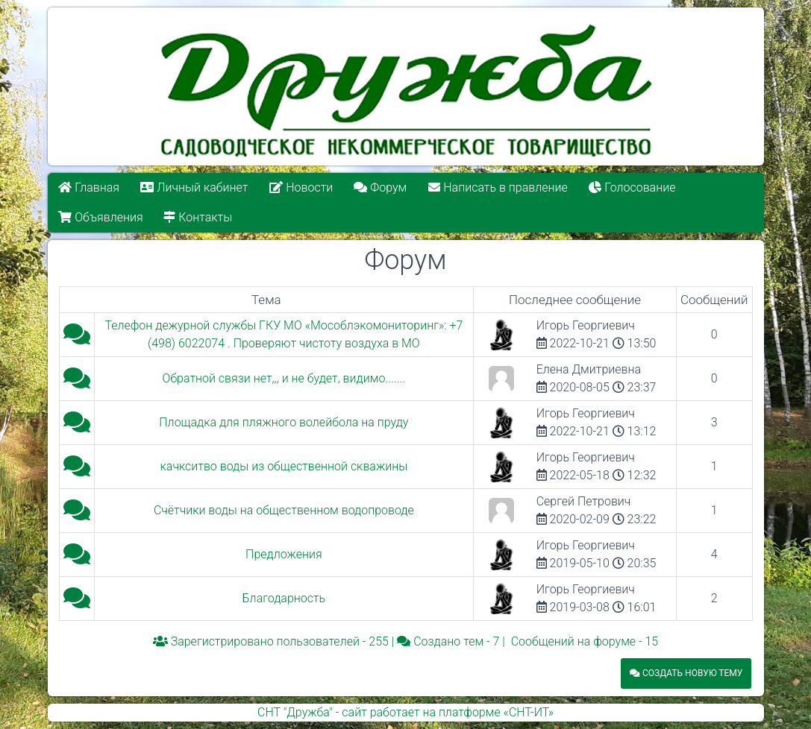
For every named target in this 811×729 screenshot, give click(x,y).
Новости (301, 187)
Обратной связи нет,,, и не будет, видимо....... (284, 378)
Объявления (100, 217)
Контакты (198, 217)
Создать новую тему (686, 673)
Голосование (632, 187)
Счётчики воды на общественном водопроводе (284, 510)
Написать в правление (497, 187)
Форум (380, 187)
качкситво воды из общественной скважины (284, 466)
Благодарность (284, 598)
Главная (88, 187)
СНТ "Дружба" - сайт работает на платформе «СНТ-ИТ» (405, 712)
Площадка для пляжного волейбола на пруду (283, 422)
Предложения (283, 554)
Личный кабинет (194, 187)
